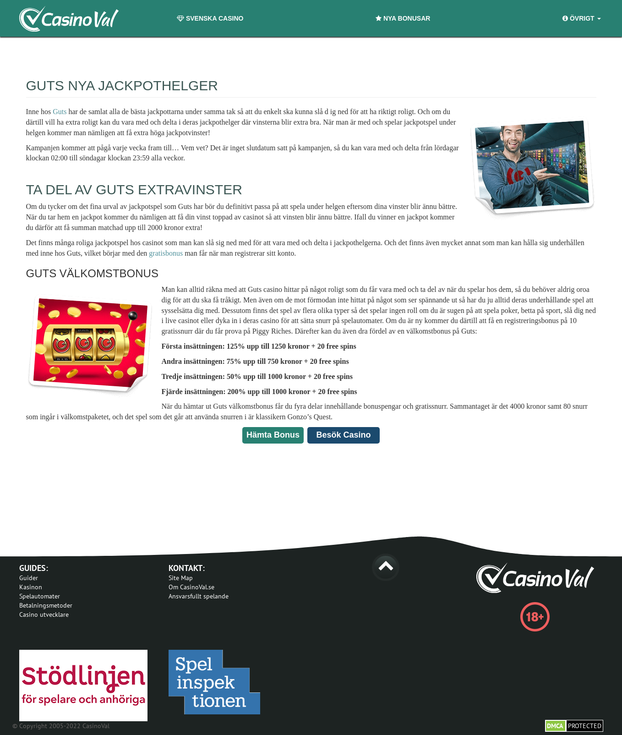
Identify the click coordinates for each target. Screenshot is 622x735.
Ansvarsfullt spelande (199, 596)
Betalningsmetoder (45, 605)
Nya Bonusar (403, 18)
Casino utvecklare (44, 614)
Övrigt (581, 18)
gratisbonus (166, 253)
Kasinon (30, 587)
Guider (28, 578)
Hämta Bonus (273, 434)
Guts (59, 111)
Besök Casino (343, 434)
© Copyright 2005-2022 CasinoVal (60, 726)
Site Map (181, 578)
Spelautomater (39, 596)
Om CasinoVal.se (191, 587)
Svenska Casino (210, 18)
